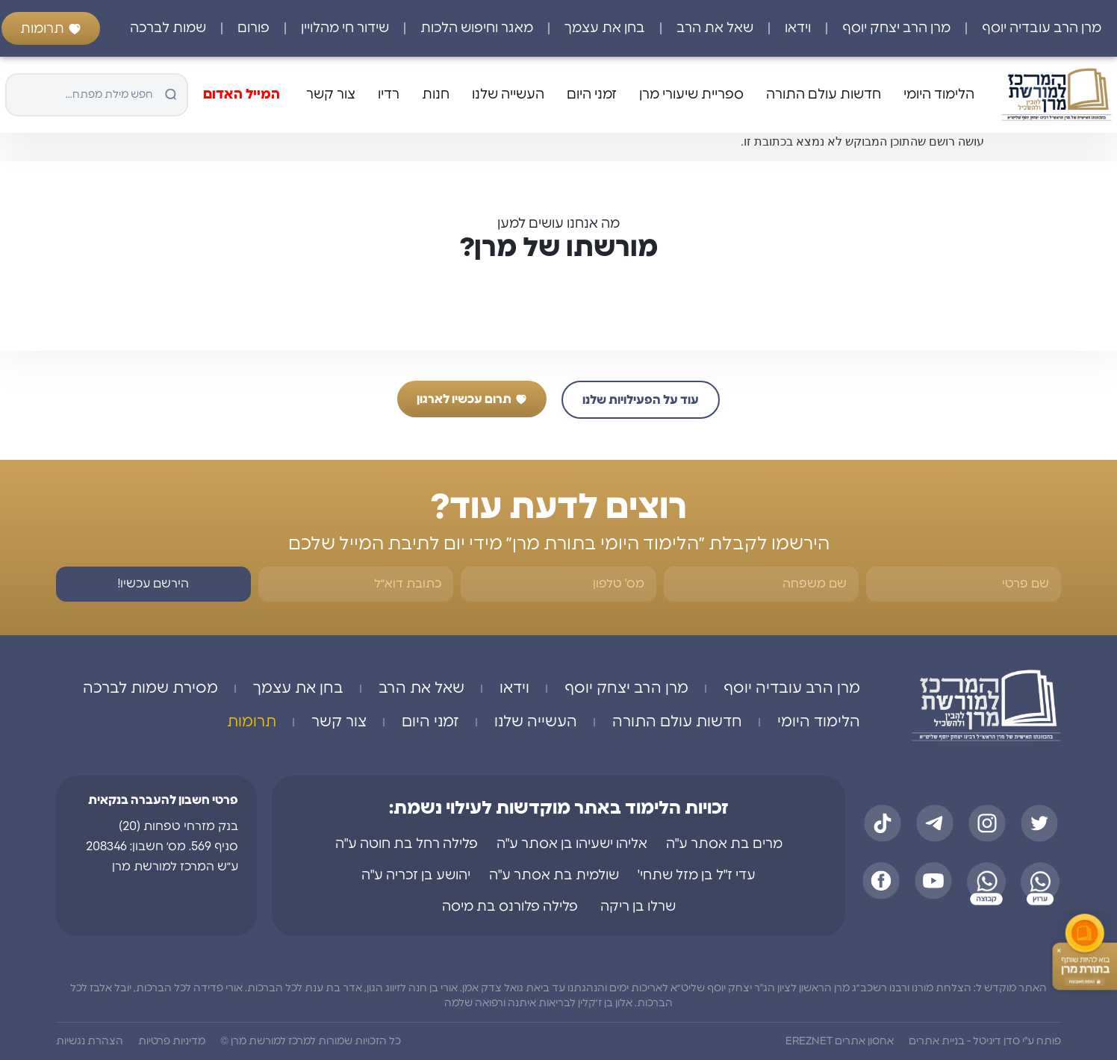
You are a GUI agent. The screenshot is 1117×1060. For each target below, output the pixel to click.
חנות (435, 95)
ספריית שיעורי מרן (691, 95)
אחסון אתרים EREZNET (839, 1041)
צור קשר (330, 95)
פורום (253, 28)
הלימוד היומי (938, 95)
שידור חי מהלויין (345, 28)
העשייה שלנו (508, 95)
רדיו (388, 95)
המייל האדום (241, 95)
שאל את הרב (714, 28)
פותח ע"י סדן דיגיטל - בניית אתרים (985, 1041)
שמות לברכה (168, 28)
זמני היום (592, 95)
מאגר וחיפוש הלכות (476, 28)
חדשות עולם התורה (823, 95)
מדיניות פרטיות (171, 1041)
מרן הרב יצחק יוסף (896, 28)
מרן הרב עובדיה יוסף (1041, 28)
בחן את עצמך (604, 28)
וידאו (798, 28)
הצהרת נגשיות (89, 1041)
